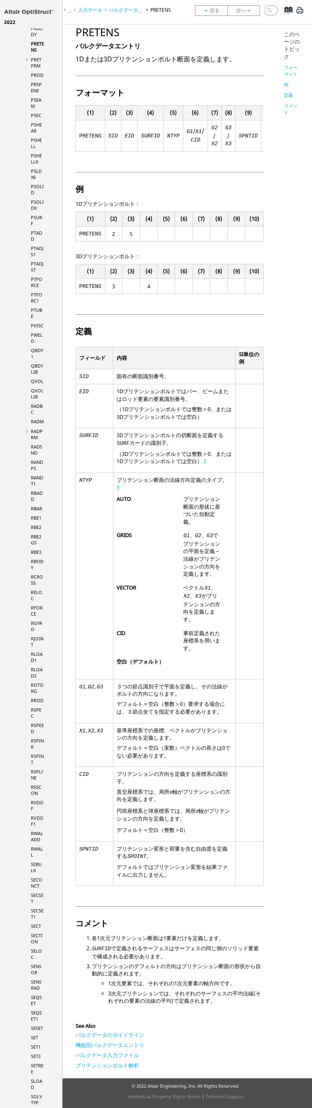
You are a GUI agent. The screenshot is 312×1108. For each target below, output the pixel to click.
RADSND (36, 450)
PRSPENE (36, 87)
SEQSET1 (36, 1016)
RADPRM (37, 434)
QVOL (37, 381)
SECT (36, 926)
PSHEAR (36, 128)
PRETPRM (36, 63)
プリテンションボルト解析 (107, 1065)
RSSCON (36, 790)
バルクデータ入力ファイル (107, 1055)
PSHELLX (36, 158)
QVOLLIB (37, 393)
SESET (37, 1028)
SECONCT (36, 883)
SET (34, 1037)
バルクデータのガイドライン (110, 1034)
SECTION (37, 938)
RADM (37, 421)
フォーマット (290, 70)
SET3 (36, 1056)
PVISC (37, 325)
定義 (288, 95)
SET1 (36, 1047)
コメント (290, 108)
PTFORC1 (36, 298)
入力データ (90, 10)
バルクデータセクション (135, 10)
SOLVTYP (36, 1099)
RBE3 (36, 552)
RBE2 (36, 527)
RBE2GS (36, 539)
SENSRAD (36, 985)
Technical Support (225, 1096)
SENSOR (36, 969)
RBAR (36, 508)
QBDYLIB (37, 369)
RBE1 (36, 518)
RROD (37, 700)
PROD (37, 75)
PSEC (36, 115)
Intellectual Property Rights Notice (164, 1096)
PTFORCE (36, 282)
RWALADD (37, 836)
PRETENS (160, 10)
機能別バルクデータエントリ (110, 1045)
